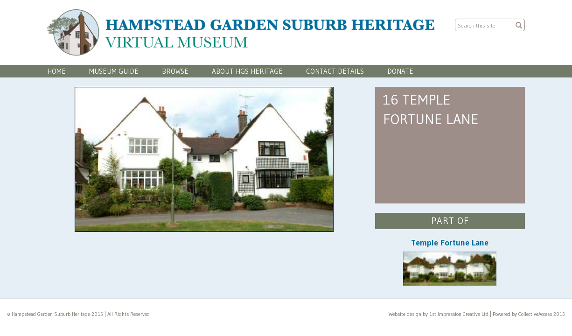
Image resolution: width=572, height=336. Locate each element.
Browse (175, 71)
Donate (400, 71)
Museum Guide (114, 71)
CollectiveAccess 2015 (541, 314)
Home (56, 71)
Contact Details (335, 71)
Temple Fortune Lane (449, 243)
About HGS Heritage (247, 71)
